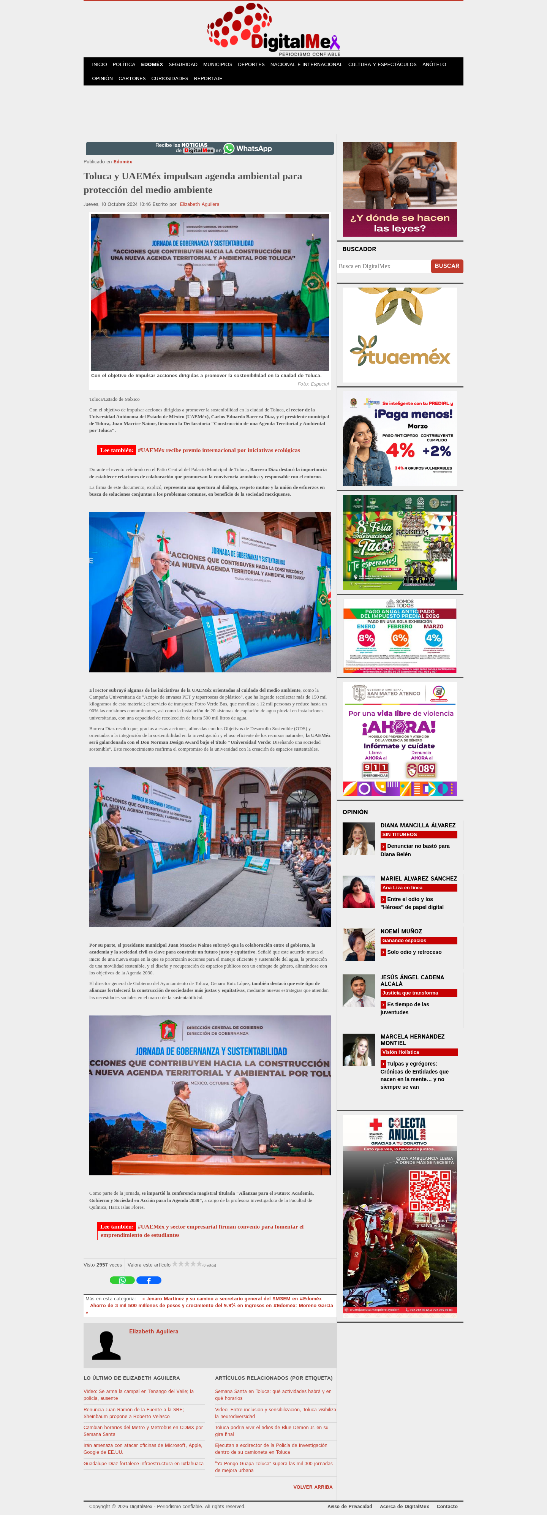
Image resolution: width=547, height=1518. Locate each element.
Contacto (447, 1509)
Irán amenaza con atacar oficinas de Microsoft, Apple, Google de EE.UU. (143, 1452)
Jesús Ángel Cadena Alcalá (412, 984)
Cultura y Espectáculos (388, 65)
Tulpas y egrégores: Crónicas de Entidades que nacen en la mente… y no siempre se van (415, 1078)
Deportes (257, 65)
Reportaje (211, 81)
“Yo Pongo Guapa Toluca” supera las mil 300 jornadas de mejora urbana (274, 1470)
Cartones (134, 81)
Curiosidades (172, 81)
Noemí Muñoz (401, 935)
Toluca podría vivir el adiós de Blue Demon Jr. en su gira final (272, 1434)
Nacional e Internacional (312, 65)
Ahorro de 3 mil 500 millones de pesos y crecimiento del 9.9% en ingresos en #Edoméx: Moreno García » (209, 1312)
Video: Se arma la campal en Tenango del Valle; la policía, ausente (139, 1398)
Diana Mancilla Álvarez (418, 829)
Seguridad (187, 65)
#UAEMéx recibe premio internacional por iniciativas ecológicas (219, 453)
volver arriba (313, 1490)
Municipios (223, 65)
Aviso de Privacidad (349, 1509)
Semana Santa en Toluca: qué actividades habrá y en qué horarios (273, 1398)
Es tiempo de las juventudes (405, 1011)
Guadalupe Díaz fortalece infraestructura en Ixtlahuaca (144, 1467)
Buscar (447, 269)
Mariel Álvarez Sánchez (419, 882)
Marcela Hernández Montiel (413, 1043)
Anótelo (439, 65)
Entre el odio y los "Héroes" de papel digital (412, 906)
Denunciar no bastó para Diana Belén (415, 853)
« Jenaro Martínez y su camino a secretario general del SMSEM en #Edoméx (232, 1302)
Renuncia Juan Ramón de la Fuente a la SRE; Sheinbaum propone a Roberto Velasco (134, 1416)
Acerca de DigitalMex (404, 1509)
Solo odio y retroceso (414, 955)
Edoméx (155, 65)
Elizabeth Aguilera (200, 207)
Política (126, 65)
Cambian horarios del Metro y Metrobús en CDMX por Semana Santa (143, 1434)
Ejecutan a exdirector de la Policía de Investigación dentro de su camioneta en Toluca (271, 1452)
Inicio (100, 65)
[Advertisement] (273, 111)
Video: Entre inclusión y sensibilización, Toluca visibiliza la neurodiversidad (275, 1416)
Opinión (103, 81)
